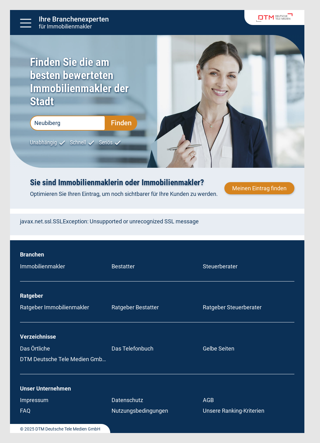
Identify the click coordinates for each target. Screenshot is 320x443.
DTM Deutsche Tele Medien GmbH (63, 359)
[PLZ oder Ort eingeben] (68, 123)
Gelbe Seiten (218, 348)
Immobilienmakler (42, 266)
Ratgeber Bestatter (135, 307)
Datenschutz (127, 400)
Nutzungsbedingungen (140, 410)
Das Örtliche (35, 348)
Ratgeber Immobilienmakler (54, 307)
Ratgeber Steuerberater (232, 307)
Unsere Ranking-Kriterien (233, 410)
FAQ (25, 410)
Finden (121, 123)
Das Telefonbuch (132, 348)
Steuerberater (220, 266)
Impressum (34, 400)
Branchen (32, 254)
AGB (208, 400)
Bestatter (123, 266)
